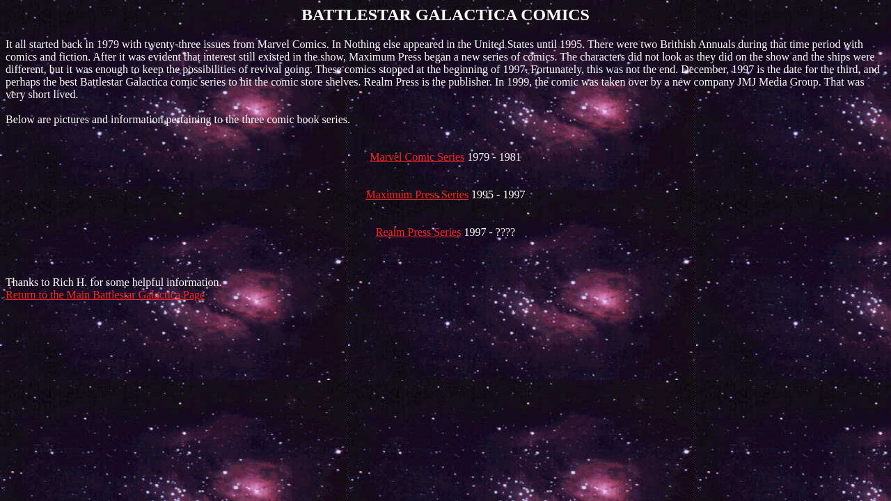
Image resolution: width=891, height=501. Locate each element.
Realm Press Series (419, 232)
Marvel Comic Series (417, 157)
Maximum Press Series (417, 194)
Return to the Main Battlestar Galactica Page (105, 295)
